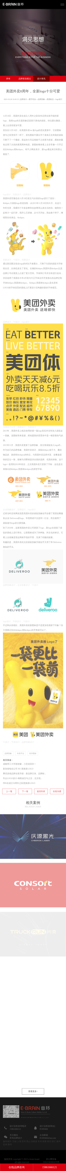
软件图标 (32, 762)
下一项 (25, 800)
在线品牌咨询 (17, 1167)
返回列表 (41, 800)
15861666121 (49, 1167)
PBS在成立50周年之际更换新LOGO (19, 792)
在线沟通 (57, 800)
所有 (8, 79)
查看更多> (33, 1100)
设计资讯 (41, 79)
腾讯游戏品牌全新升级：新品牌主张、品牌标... (24, 783)
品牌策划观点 (24, 79)
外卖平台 (20, 762)
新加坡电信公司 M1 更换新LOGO (18, 778)
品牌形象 (8, 762)
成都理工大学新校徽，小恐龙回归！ (19, 773)
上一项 (9, 800)
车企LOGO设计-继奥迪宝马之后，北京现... (22, 787)
